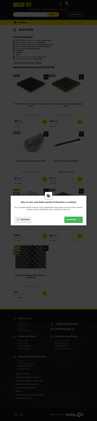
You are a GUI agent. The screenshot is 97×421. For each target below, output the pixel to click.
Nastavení (23, 219)
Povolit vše (74, 219)
